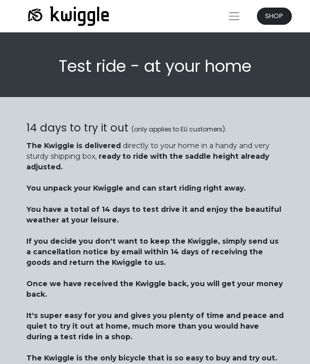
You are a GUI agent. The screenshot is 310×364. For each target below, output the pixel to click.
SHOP (274, 16)
